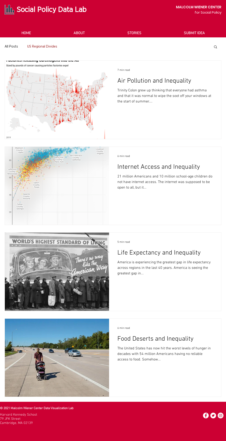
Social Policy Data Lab (51, 9)
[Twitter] (213, 415)
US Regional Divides (42, 46)
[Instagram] (220, 415)
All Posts (11, 46)
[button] (215, 47)
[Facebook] (206, 415)
